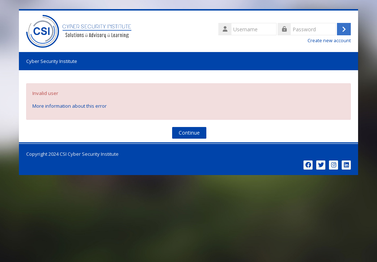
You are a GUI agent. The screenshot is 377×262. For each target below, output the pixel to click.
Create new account (329, 40)
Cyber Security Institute (51, 61)
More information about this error (69, 106)
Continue (189, 132)
